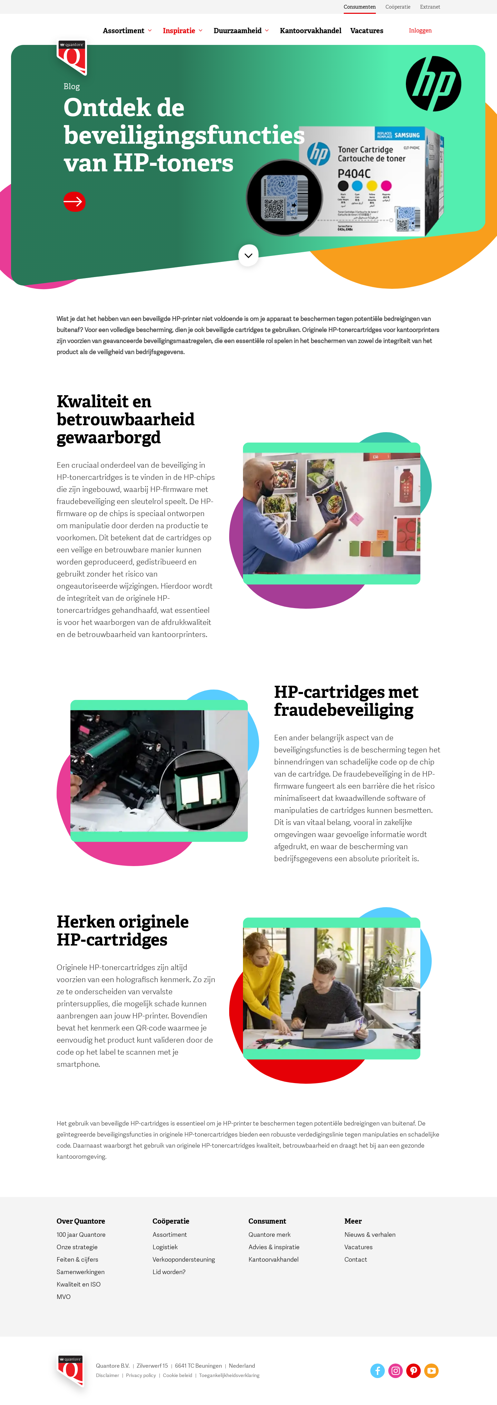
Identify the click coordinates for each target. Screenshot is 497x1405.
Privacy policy (141, 1375)
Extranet (430, 7)
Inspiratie (179, 30)
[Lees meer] (75, 203)
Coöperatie (398, 7)
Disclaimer (107, 1375)
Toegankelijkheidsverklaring (229, 1375)
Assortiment (124, 30)
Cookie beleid (177, 1375)
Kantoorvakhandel (310, 30)
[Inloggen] (420, 31)
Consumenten (360, 7)
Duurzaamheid (238, 30)
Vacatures (366, 30)
